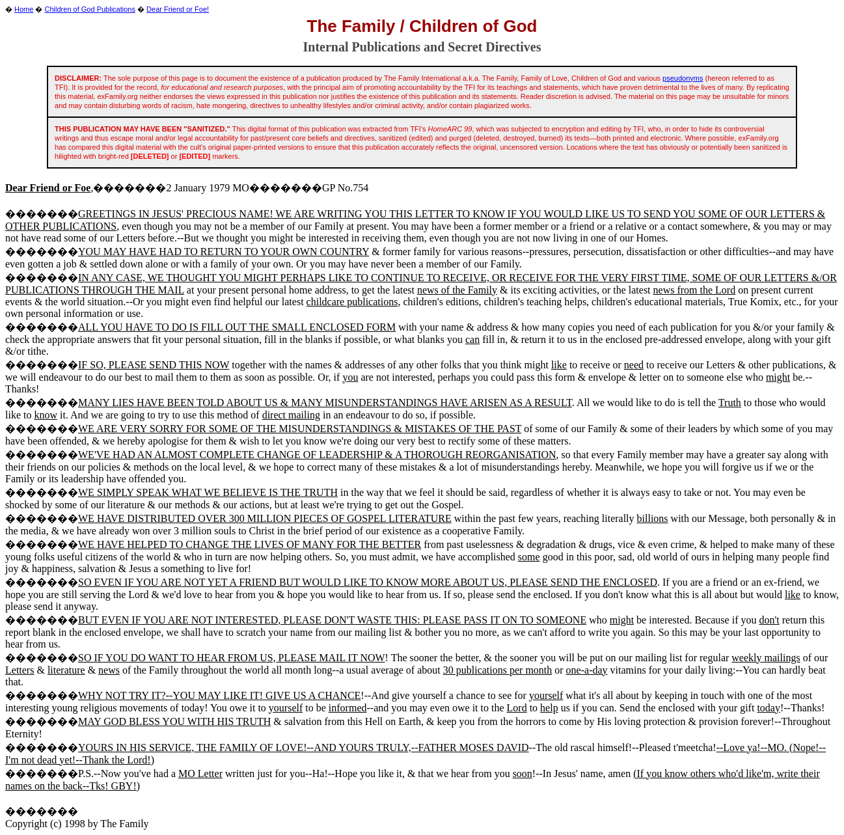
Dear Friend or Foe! (177, 9)
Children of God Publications (90, 9)
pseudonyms (682, 78)
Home (23, 9)
